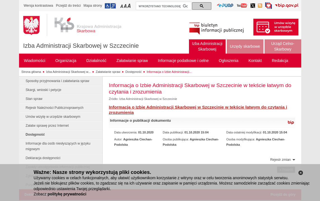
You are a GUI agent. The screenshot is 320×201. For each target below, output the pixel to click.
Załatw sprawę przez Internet (47, 126)
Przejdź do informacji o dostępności (110, 6)
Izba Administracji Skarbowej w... (68, 71)
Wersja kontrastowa (38, 6)
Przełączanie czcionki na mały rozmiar (122, 6)
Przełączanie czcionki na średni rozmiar (126, 6)
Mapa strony (92, 6)
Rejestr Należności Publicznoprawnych (55, 108)
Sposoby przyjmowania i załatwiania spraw (57, 81)
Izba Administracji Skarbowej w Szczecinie (81, 45)
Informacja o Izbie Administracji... (169, 71)
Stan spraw (34, 99)
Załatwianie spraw (108, 71)
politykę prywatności (67, 194)
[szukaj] (163, 6)
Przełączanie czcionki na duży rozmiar (129, 6)
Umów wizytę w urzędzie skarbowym (53, 117)
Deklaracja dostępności (43, 158)
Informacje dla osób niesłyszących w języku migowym (58, 146)
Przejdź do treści (68, 6)
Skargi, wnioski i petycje (43, 90)
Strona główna (31, 71)
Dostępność (133, 71)
